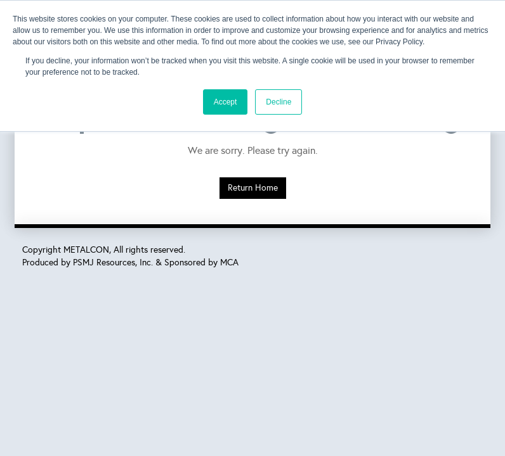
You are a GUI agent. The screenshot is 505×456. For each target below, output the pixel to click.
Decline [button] (278, 102)
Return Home (253, 187)
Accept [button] (225, 102)
